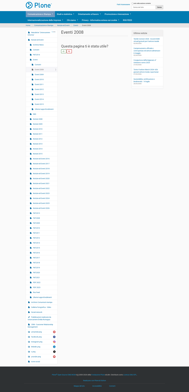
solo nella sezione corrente (142, 3)
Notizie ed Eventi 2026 (41, 208)
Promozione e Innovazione (117, 14)
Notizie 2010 (37, 129)
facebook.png (43, 337)
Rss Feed (36, 292)
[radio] (63, 51)
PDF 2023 (36, 287)
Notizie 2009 (37, 124)
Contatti (36, 50)
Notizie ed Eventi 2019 (41, 174)
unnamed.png (43, 332)
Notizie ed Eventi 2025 (41, 203)
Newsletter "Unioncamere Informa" (42, 33)
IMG (34, 114)
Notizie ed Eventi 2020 (41, 178)
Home (28, 25)
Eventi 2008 (39, 70)
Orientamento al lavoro (88, 14)
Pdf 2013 (36, 213)
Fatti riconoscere (123, 4)
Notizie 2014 (37, 149)
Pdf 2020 (36, 273)
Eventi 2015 (39, 104)
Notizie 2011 (37, 134)
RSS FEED (127, 20)
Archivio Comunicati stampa (41, 302)
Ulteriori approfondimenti (44, 109)
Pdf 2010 (36, 228)
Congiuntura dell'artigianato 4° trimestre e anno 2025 (145, 61)
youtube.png (43, 356)
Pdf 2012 (36, 238)
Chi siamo (71, 20)
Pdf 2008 (36, 218)
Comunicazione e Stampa (39, 14)
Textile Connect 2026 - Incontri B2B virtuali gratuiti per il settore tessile (147, 40)
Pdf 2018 (36, 263)
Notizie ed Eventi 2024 (41, 198)
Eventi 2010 (39, 79)
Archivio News (38, 45)
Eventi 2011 (39, 84)
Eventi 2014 (39, 99)
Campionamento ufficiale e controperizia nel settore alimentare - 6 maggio (147, 50)
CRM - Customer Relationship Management (40, 326)
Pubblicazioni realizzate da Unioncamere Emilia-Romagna (39, 318)
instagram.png (43, 342)
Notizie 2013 (37, 144)
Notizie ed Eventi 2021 (41, 183)
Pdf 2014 (36, 55)
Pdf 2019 (36, 268)
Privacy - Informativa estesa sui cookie (99, 20)
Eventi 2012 (39, 89)
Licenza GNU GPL (130, 375)
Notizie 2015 (37, 154)
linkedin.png (43, 347)
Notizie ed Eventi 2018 (41, 169)
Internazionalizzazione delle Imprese (44, 20)
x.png (43, 351)
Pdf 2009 (36, 223)
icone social (35, 362)
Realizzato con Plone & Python (94, 380)
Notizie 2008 (37, 119)
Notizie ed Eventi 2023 (41, 193)
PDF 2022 (36, 282)
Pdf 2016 (36, 253)
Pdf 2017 (36, 258)
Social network (36, 312)
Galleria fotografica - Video (41, 307)
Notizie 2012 (37, 139)
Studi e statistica (64, 14)
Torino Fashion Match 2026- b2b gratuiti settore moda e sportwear (146, 71)
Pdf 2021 (36, 277)
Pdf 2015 (36, 248)
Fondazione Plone (98, 375)
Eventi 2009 (39, 74)
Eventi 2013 (39, 94)
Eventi (76, 25)
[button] (53, 14)
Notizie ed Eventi (63, 25)
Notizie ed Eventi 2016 (41, 159)
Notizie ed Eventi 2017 (41, 164)
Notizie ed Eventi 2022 (41, 188)
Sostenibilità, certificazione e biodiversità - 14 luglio (144, 80)
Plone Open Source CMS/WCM (64, 375)
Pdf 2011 (36, 233)
